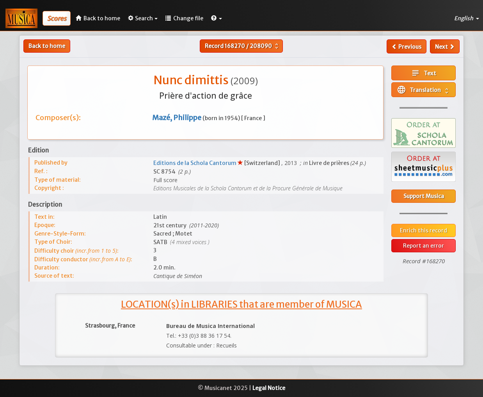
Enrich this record (423, 230)
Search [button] (143, 18)
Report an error (423, 245)
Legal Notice (268, 388)
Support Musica (423, 196)
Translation (423, 89)
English (466, 18)
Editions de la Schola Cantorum (195, 163)
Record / (242, 46)
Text (423, 73)
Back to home (46, 46)
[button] (216, 18)
